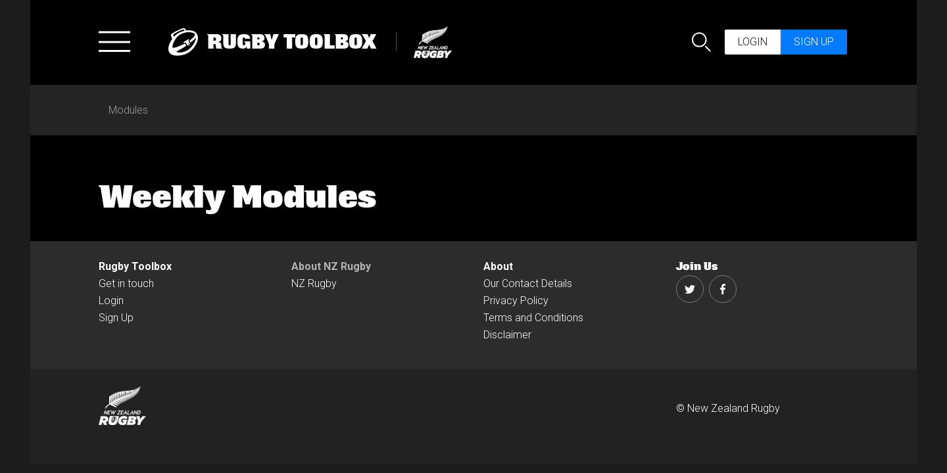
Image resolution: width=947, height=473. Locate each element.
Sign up (814, 41)
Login (752, 41)
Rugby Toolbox (135, 266)
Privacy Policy (515, 300)
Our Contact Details (527, 283)
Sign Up (116, 317)
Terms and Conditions (533, 317)
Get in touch (126, 283)
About (498, 266)
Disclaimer (507, 334)
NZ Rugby (314, 283)
